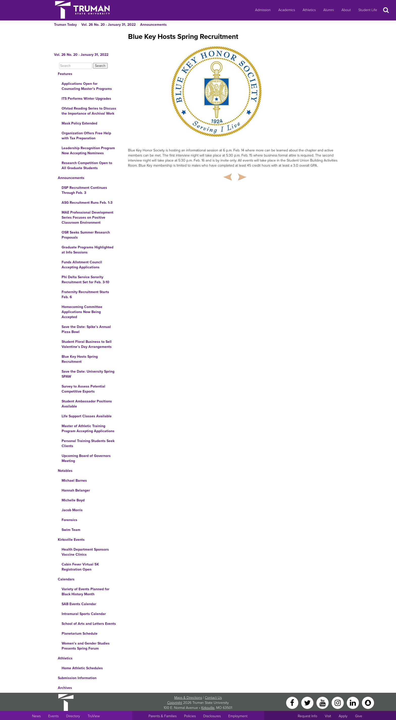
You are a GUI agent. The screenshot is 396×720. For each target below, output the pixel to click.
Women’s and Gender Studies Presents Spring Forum (86, 646)
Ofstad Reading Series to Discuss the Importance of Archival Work (89, 111)
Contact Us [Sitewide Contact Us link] (213, 698)
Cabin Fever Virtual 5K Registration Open (80, 567)
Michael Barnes (74, 480)
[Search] (75, 66)
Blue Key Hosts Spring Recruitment (80, 359)
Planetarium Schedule (79, 633)
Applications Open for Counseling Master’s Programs (87, 86)
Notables (65, 471)
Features (65, 74)
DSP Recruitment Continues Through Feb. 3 (84, 190)
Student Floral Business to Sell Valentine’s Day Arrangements (87, 344)
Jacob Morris (72, 510)
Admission (263, 10)
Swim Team (71, 530)
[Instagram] (338, 702)
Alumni (328, 10)
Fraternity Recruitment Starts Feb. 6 (85, 294)
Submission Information (77, 678)
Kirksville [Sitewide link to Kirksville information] (207, 708)
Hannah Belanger (76, 490)
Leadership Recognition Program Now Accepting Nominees (88, 150)
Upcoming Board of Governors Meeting (86, 458)
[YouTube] (323, 702)
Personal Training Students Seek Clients (88, 443)
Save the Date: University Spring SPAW (88, 374)
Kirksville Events (71, 539)
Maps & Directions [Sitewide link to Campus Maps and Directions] (188, 698)
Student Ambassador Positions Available (87, 403)
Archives (65, 688)
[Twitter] (307, 702)
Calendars (66, 579)
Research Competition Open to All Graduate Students (87, 165)
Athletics (309, 10)
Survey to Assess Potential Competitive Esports (83, 389)
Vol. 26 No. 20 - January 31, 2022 (108, 24)
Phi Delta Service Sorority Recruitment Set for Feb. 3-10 (85, 279)
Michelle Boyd (73, 500)
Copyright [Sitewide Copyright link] (174, 703)
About (346, 10)
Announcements (153, 24)
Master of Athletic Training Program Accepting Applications (88, 428)
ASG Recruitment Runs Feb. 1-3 (87, 202)
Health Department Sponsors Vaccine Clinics (85, 552)
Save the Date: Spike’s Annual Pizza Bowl (86, 329)
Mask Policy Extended (79, 123)
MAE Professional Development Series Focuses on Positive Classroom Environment (87, 217)
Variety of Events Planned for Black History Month (85, 591)
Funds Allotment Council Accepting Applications (82, 264)
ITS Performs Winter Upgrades (86, 98)
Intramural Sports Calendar (84, 614)
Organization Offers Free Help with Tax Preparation (86, 135)
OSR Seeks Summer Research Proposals (86, 235)
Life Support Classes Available (87, 416)
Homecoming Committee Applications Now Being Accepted (82, 312)
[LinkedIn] (353, 702)
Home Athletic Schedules (82, 668)
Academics (286, 10)
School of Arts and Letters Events (89, 624)
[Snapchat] (368, 702)
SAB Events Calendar (79, 604)
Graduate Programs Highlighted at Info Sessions (87, 249)
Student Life (367, 10)
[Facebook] (292, 702)
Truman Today (65, 24)
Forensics (69, 520)
